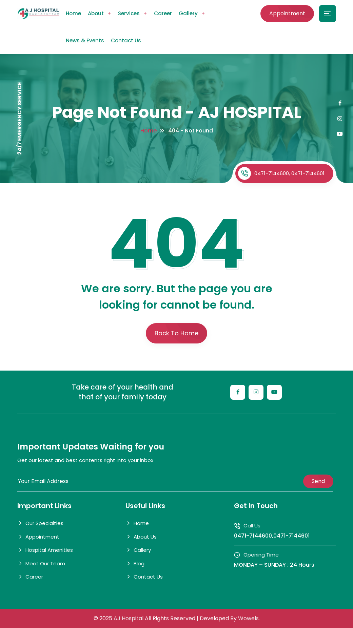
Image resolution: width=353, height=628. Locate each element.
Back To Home (176, 333)
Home (73, 13)
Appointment (287, 13)
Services (129, 13)
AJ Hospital (129, 618)
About (96, 13)
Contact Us (126, 40)
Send (318, 481)
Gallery (188, 13)
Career (163, 13)
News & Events (85, 40)
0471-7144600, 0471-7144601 (281, 173)
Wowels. (249, 618)
